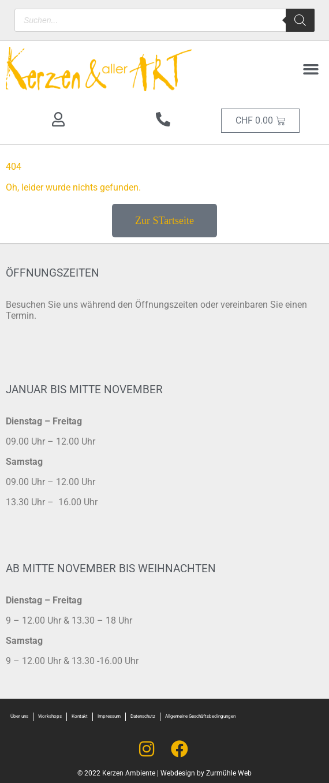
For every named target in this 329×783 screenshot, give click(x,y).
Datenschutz (142, 716)
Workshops (50, 716)
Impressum (109, 716)
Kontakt (80, 716)
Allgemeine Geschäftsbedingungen (200, 716)
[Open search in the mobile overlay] (164, 20)
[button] (311, 69)
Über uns (19, 716)
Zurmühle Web (229, 773)
